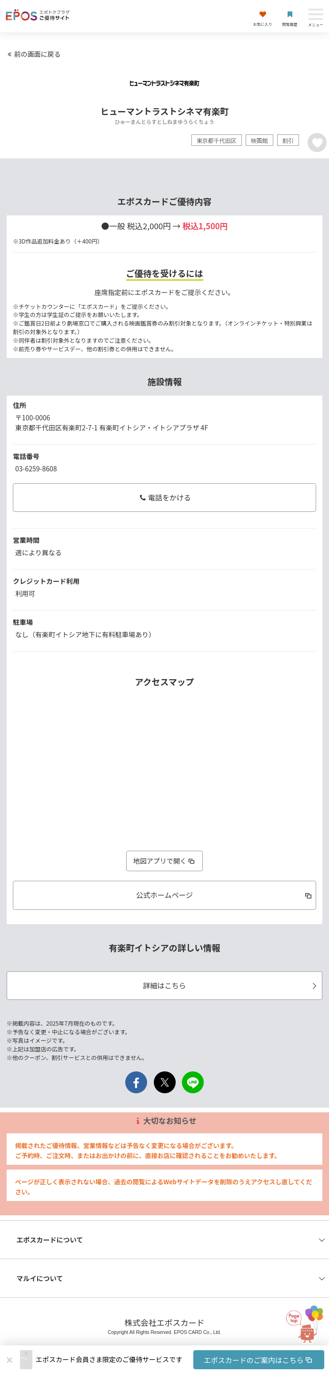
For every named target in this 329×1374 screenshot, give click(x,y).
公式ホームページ (224, 895)
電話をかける (164, 497)
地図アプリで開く (164, 860)
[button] (180, 1359)
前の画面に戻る (33, 54)
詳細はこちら (231, 985)
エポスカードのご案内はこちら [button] (259, 1360)
